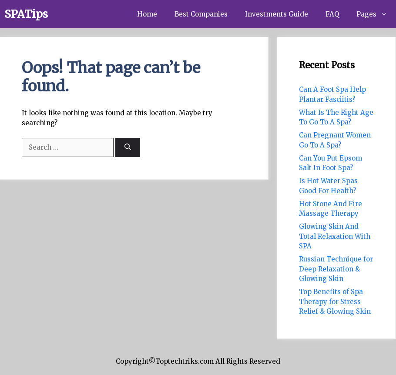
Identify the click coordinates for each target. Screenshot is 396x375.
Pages (376, 14)
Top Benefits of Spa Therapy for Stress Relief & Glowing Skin (335, 301)
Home (147, 14)
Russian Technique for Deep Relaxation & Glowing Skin (336, 269)
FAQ (332, 14)
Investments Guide (276, 14)
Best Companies (201, 14)
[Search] (127, 147)
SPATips (26, 14)
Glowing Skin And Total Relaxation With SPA (334, 236)
